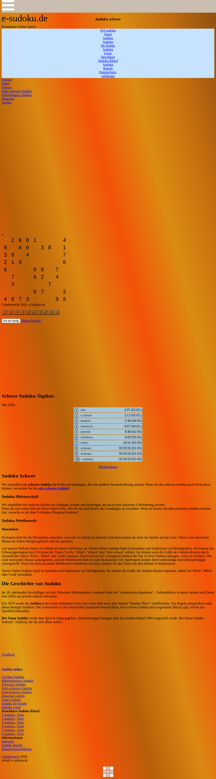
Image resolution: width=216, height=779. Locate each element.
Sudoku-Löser (11, 707)
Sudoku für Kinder (14, 703)
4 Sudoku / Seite (13, 726)
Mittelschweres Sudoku (18, 680)
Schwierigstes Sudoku (17, 692)
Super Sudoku (11, 699)
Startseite (8, 741)
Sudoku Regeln (12, 745)
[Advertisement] (108, 134)
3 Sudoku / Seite (13, 722)
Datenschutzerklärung (16, 749)
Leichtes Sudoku (13, 677)
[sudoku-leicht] (5, 240)
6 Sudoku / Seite (13, 734)
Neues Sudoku (31, 320)
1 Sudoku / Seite (13, 715)
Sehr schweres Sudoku (17, 688)
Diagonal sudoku (13, 696)
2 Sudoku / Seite (13, 718)
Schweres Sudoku (14, 684)
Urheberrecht (10, 756)
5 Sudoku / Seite (13, 730)
